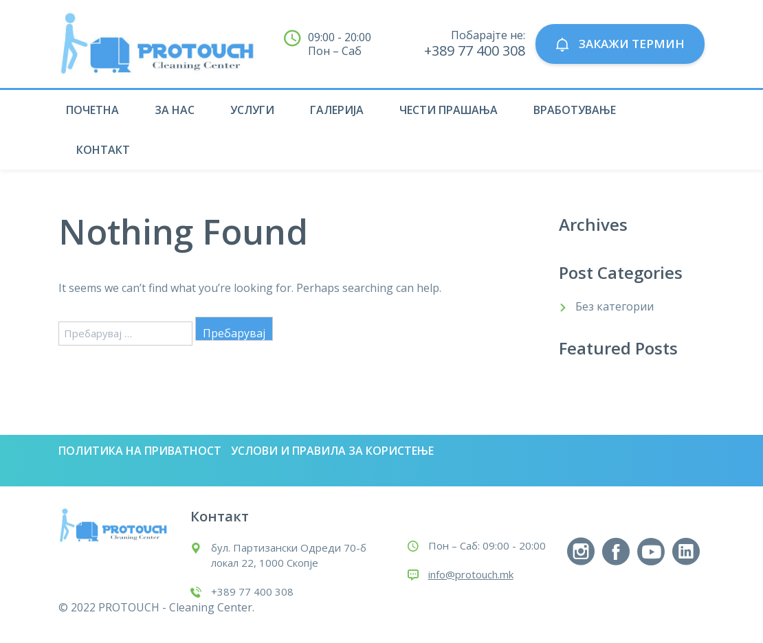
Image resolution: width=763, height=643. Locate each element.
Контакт (103, 149)
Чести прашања (448, 109)
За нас (175, 109)
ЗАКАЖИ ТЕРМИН (620, 44)
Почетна (92, 109)
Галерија (337, 109)
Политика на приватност (139, 450)
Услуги (252, 109)
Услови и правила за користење (332, 450)
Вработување (574, 109)
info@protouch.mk (470, 574)
